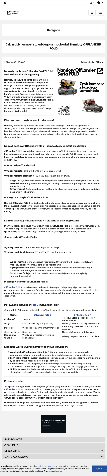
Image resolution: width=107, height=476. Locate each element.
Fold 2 (34, 304)
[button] (100, 3)
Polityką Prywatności (46, 466)
